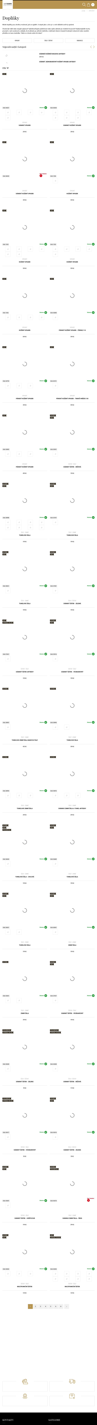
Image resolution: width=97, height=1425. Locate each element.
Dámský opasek (25, 125)
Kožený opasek (72, 194)
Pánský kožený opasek (24, 398)
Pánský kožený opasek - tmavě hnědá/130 (72, 398)
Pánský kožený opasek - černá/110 (72, 330)
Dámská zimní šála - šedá (72, 1218)
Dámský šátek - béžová (72, 467)
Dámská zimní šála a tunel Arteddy (72, 808)
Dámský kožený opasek (72, 125)
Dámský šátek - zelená (72, 603)
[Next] (66, 1306)
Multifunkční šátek (24, 1286)
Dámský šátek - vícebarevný (72, 672)
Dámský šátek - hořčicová (25, 1218)
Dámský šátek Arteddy (25, 672)
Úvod (83, 11)
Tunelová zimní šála (25, 808)
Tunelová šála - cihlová (24, 877)
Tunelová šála (24, 535)
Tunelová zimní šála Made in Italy (25, 740)
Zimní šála (72, 945)
